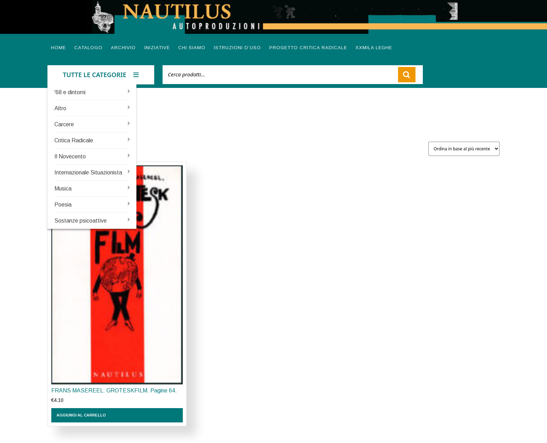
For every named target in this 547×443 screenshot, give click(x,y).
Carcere (64, 124)
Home (58, 47)
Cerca (406, 74)
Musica (63, 189)
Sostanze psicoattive (80, 221)
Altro (60, 108)
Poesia (63, 205)
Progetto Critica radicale (308, 47)
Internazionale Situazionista (88, 172)
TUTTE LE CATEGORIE (101, 74)
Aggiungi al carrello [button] (81, 415)
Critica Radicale (73, 140)
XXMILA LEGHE (373, 47)
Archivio (123, 47)
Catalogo (88, 47)
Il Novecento (70, 156)
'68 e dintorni (69, 92)
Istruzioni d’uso (237, 47)
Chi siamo (191, 47)
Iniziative (157, 47)
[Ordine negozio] (464, 149)
